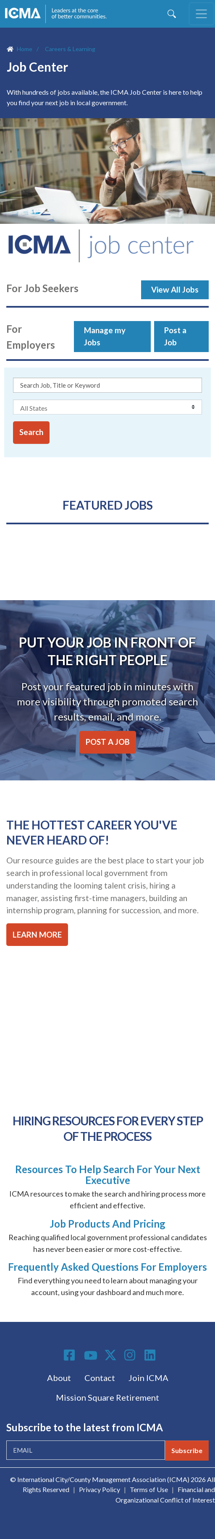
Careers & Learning (70, 48)
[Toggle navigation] (201, 14)
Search (31, 432)
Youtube (90, 1356)
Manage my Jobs (105, 336)
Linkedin (151, 1355)
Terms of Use (149, 1489)
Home (24, 48)
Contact (99, 1378)
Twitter (111, 1355)
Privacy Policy (99, 1489)
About (59, 1378)
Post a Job (175, 336)
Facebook (70, 1355)
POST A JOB (108, 741)
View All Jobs (175, 289)
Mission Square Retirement (107, 1397)
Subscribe (186, 1450)
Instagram (131, 1355)
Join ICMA (148, 1378)
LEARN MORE (37, 934)
